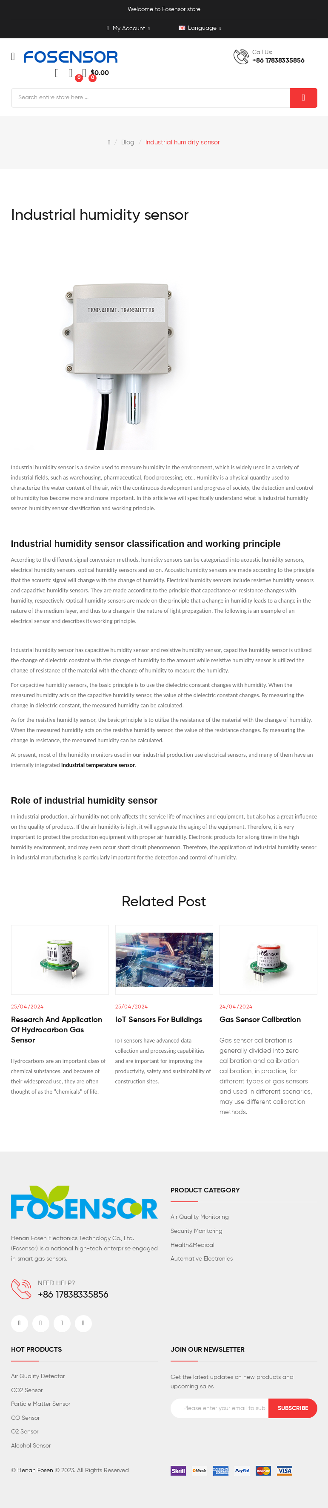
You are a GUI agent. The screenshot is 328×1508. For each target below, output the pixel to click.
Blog (127, 142)
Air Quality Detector (38, 1376)
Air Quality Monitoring (200, 1217)
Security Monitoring (196, 1231)
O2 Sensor (24, 1432)
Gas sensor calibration (260, 1020)
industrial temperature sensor (98, 765)
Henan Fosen (35, 1471)
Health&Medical (192, 1245)
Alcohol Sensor (31, 1446)
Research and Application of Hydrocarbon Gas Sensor (56, 1030)
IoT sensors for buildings (158, 1020)
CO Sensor (25, 1418)
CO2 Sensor (27, 1390)
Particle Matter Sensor (40, 1404)
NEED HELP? (56, 1283)
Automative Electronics (202, 1259)
